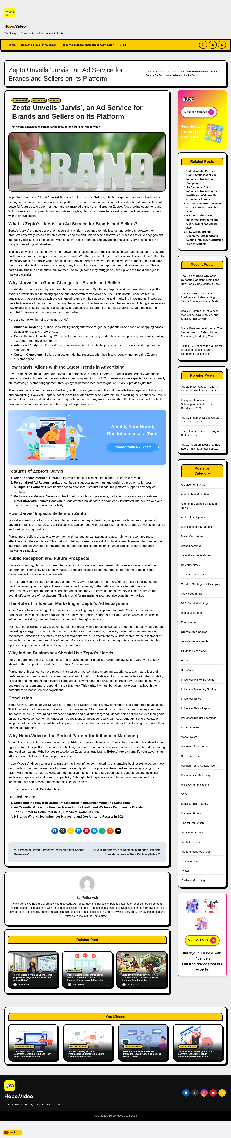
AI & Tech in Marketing (195, 494)
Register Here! (50, 789)
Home (12, 45)
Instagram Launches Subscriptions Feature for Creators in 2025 (196, 403)
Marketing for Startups (194, 746)
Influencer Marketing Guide (197, 679)
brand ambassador (28, 126)
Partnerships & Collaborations (199, 765)
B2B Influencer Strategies (197, 526)
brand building (75, 126)
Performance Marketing (195, 775)
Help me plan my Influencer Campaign (88, 45)
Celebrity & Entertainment (197, 555)
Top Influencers (190, 841)
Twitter (185, 870)
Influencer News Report (195, 708)
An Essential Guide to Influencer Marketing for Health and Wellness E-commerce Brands (78, 807)
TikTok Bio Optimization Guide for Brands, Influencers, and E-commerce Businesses (201, 349)
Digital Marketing (191, 612)
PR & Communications (195, 784)
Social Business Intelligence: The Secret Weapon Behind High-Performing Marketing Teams (201, 332)
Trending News (190, 861)
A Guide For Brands (172, 71)
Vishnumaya (75, 984)
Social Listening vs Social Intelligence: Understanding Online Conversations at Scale (200, 297)
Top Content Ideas (192, 832)
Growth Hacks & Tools (194, 641)
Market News (49, 100)
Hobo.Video (15, 26)
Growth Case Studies (194, 631)
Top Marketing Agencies (196, 851)
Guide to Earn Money (194, 650)
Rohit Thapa (21, 984)
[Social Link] (186, 1091)
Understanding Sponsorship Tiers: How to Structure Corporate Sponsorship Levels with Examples (85, 977)
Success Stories (191, 813)
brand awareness (53, 126)
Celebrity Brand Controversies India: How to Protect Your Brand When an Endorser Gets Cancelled (140, 977)
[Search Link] (203, 45)
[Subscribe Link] (213, 45)
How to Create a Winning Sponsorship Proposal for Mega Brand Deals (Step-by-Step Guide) (32, 977)
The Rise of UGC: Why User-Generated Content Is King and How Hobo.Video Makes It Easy (201, 279)
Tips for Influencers (193, 822)
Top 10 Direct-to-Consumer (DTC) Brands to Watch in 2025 (56, 812)
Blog (123, 45)
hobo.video (93, 126)
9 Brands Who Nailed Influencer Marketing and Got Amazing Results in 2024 (69, 816)
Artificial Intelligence (193, 517)
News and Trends (192, 756)
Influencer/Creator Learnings (198, 717)
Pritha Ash (90, 897)
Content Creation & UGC (196, 574)
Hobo (184, 660)
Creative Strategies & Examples (200, 584)
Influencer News (191, 698)
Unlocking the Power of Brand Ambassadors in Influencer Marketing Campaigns (72, 802)
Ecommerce (188, 622)
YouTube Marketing (193, 880)
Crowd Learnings (191, 593)
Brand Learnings (35, 100)
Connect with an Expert (133, 447)
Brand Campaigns (192, 536)
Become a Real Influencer (38, 45)
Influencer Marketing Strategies (200, 689)
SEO (184, 794)
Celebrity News (190, 564)
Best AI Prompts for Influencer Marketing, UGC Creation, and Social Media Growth (199, 314)
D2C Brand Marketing (194, 603)
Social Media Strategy (194, 803)
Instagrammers (190, 727)
